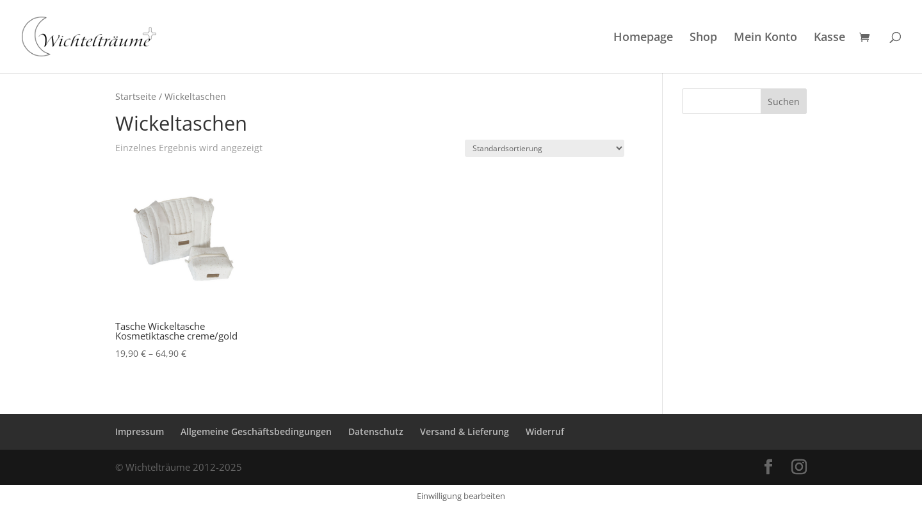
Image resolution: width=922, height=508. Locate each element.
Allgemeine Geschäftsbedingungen (256, 431)
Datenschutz (375, 431)
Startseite (135, 96)
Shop (703, 38)
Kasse (829, 38)
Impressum (139, 431)
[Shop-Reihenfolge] (544, 148)
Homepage (643, 38)
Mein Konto (765, 38)
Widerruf (545, 431)
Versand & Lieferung (464, 431)
